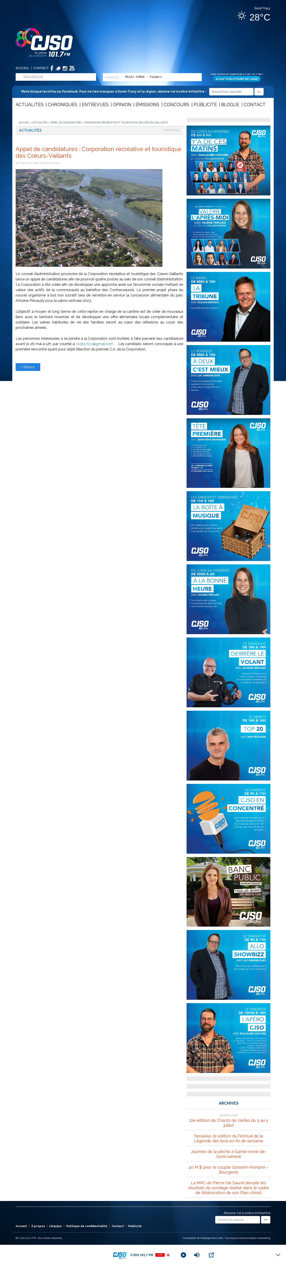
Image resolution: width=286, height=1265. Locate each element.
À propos (38, 1226)
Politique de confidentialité (86, 1226)
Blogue (230, 104)
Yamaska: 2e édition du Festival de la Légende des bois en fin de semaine (228, 1138)
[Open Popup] (211, 1255)
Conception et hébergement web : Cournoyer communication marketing (226, 1238)
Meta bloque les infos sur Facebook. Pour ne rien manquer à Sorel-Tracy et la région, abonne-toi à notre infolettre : (142, 91)
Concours (176, 104)
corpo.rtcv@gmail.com (96, 344)
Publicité (205, 104)
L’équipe (55, 1226)
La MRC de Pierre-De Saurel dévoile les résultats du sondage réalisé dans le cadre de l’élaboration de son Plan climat (228, 1187)
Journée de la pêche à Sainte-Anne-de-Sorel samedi (228, 1154)
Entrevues (95, 104)
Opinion (122, 104)
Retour (28, 367)
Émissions (147, 104)
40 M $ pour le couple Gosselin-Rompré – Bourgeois (229, 1169)
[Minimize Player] (278, 1255)
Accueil (22, 68)
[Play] (183, 1255)
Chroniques (62, 104)
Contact (41, 68)
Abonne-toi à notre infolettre (246, 1213)
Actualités (30, 104)
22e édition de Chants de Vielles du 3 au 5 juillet (228, 1123)
